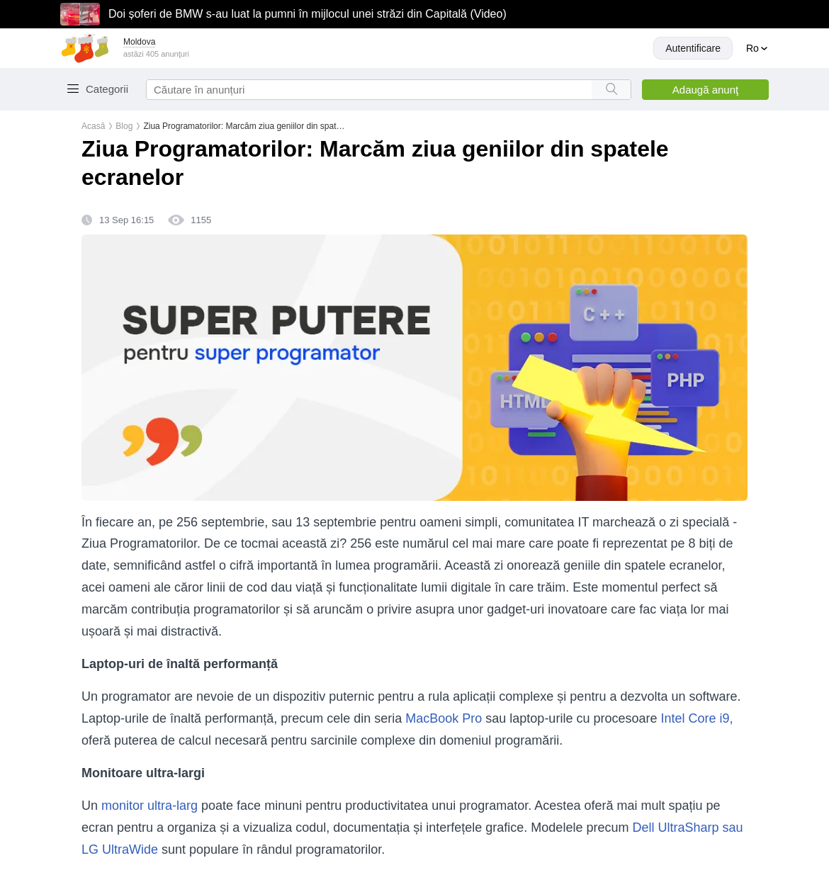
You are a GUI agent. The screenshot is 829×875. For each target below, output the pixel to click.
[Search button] (611, 89)
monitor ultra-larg (149, 805)
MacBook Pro (445, 718)
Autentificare (693, 48)
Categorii (107, 89)
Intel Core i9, (696, 718)
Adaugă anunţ (705, 90)
